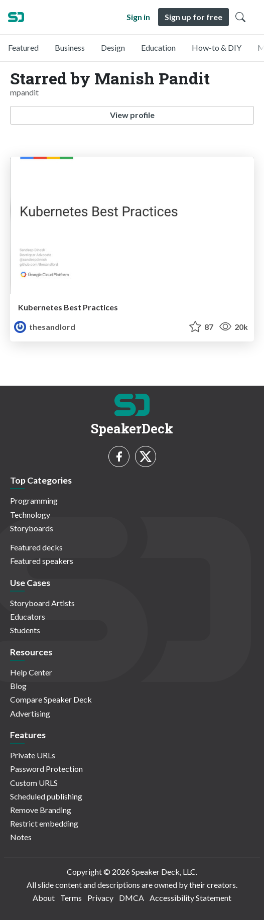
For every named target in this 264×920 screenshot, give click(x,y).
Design (113, 47)
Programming (34, 500)
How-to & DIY (216, 47)
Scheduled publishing (46, 796)
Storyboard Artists (42, 603)
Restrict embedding (44, 823)
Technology (30, 514)
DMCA (131, 897)
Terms (71, 897)
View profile (132, 115)
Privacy (100, 897)
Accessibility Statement (190, 897)
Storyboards (31, 528)
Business (70, 47)
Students (25, 630)
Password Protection (46, 768)
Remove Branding (40, 810)
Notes (21, 837)
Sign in (138, 17)
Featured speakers (41, 560)
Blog (18, 686)
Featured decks (36, 547)
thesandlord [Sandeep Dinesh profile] (44, 326)
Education (158, 47)
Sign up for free (193, 17)
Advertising (30, 713)
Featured (23, 47)
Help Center (31, 672)
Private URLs (32, 755)
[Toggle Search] (240, 17)
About (44, 897)
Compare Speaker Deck (51, 699)
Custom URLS (34, 782)
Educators (27, 616)
